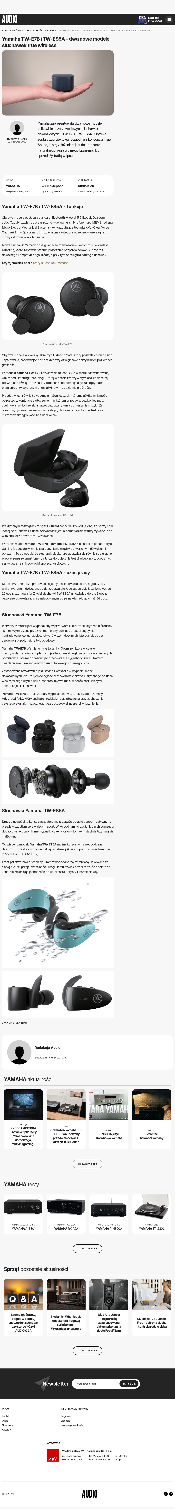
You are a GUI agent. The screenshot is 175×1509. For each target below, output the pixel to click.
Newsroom (8, 1425)
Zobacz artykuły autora (51, 1058)
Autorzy (6, 1429)
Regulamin (66, 1416)
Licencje (65, 1420)
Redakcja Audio (17, 138)
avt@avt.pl (121, 1455)
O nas (5, 1420)
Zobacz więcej (87, 1164)
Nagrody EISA (155, 19)
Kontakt (6, 1416)
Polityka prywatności (72, 1425)
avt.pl (118, 1459)
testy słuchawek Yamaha (50, 263)
